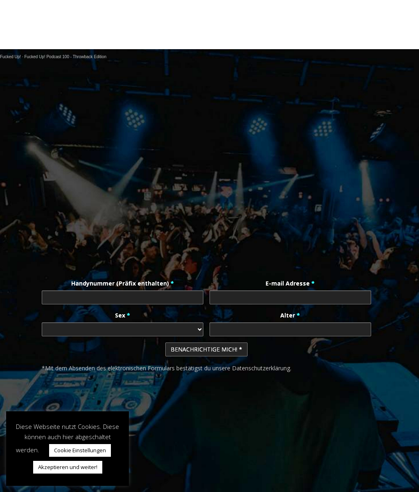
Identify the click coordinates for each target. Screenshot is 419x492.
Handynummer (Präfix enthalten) (122, 283)
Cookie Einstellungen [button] (80, 450)
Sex (122, 315)
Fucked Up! (10, 56)
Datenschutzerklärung (261, 368)
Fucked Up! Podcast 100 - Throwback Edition (65, 56)
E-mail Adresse (290, 283)
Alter (290, 315)
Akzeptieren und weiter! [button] (67, 467)
